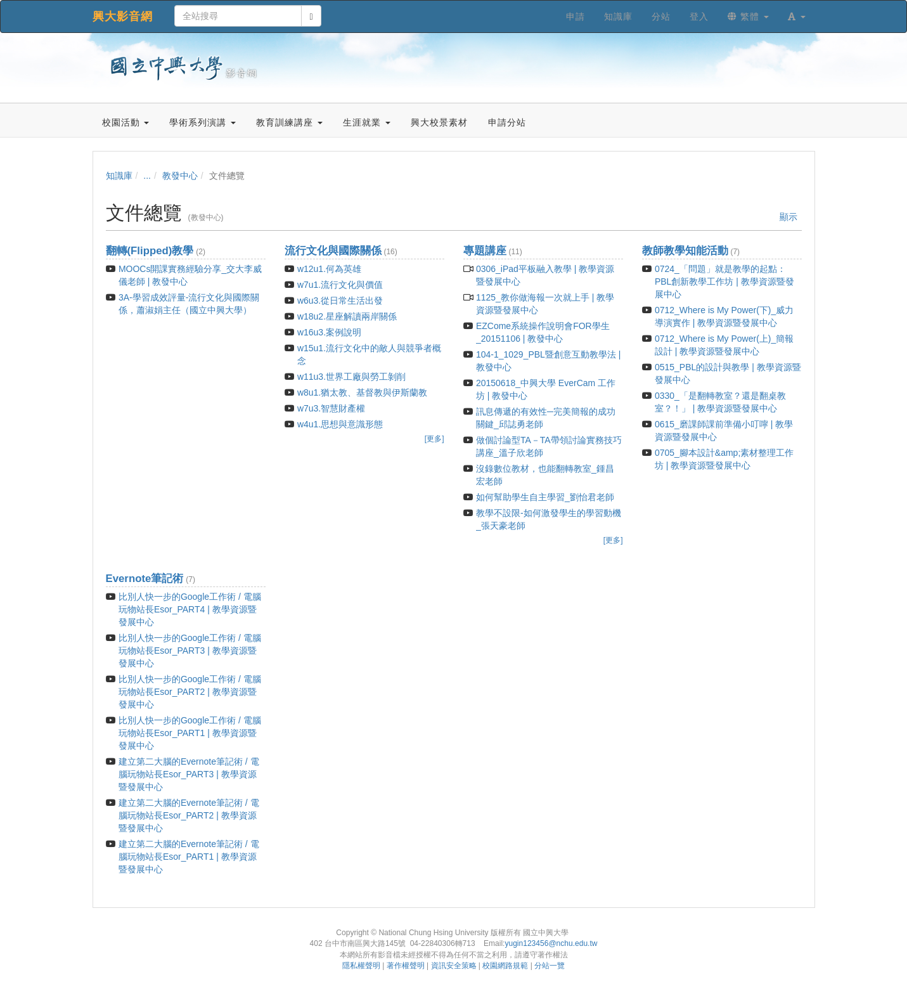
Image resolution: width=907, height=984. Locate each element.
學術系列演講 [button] (202, 122)
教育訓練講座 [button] (289, 122)
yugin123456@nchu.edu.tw (551, 943)
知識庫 (119, 176)
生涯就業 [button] (366, 122)
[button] (796, 16)
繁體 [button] (748, 16)
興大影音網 (123, 16)
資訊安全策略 (454, 965)
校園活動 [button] (126, 122)
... (147, 176)
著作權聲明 (406, 965)
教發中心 (180, 176)
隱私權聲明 (361, 965)
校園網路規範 (505, 965)
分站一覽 (549, 965)
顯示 (788, 217)
